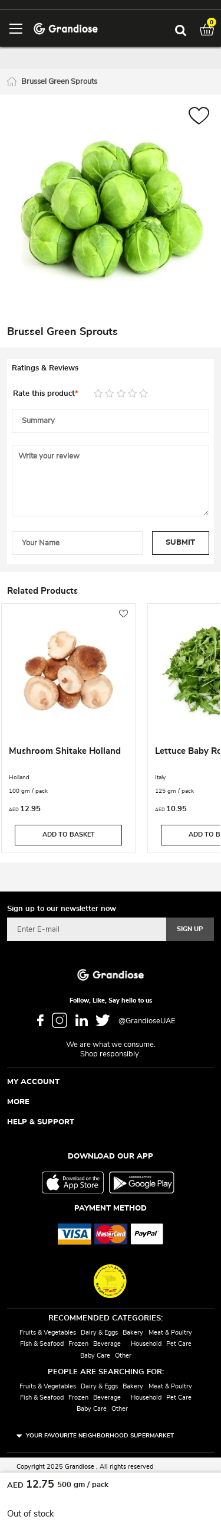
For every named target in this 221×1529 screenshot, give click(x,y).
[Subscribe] (190, 929)
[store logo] (65, 28)
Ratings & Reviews (45, 368)
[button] (199, 117)
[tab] (110, 368)
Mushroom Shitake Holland (65, 751)
